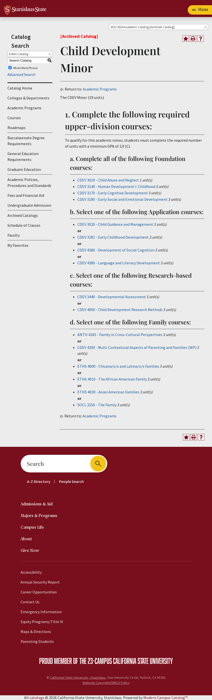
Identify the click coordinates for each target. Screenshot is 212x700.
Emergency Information (41, 611)
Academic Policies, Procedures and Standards (29, 182)
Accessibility (31, 572)
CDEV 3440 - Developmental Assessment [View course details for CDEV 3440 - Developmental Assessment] (111, 296)
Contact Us (30, 601)
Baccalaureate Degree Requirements (26, 140)
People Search (71, 481)
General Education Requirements (23, 156)
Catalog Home (19, 88)
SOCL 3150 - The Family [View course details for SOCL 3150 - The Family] (97, 404)
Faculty (13, 235)
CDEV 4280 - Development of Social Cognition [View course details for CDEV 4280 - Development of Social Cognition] (115, 250)
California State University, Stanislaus (77, 677)
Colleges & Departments (28, 97)
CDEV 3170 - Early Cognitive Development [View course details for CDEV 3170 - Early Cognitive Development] (112, 192)
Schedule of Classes (23, 225)
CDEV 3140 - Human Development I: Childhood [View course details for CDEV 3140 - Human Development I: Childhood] (116, 186)
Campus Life (32, 527)
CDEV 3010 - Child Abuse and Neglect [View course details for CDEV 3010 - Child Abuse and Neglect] (108, 180)
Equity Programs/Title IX (42, 621)
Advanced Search (21, 74)
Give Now (30, 550)
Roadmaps (16, 127)
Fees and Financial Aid (25, 195)
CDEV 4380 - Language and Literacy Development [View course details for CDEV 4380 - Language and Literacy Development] (118, 262)
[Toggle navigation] (200, 10)
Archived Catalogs (22, 215)
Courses (14, 117)
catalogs (37, 697)
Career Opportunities (39, 591)
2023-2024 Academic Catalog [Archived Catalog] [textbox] (142, 27)
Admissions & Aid (37, 504)
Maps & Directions (36, 631)
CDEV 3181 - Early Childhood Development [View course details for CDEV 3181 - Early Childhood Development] (113, 237)
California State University (143, 660)
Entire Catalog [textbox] (18, 54)
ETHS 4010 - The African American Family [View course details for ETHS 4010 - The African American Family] (112, 379)
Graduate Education (24, 169)
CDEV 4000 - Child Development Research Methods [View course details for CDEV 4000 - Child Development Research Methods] (120, 309)
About (26, 539)
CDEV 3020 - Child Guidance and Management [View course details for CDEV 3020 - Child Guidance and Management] (115, 224)
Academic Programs (24, 107)
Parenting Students (37, 641)
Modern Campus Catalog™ (165, 697)
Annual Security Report (40, 582)
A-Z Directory (38, 481)
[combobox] (158, 27)
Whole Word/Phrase (25, 67)
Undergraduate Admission (29, 205)
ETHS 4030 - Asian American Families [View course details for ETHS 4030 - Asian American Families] (108, 391)
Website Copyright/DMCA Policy (106, 682)
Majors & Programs (39, 516)
